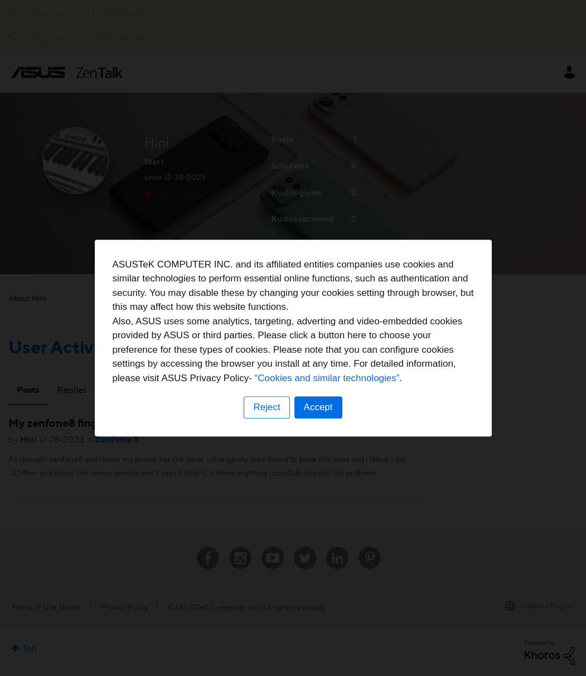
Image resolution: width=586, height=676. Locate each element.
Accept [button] (318, 407)
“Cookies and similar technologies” (327, 378)
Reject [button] (266, 407)
